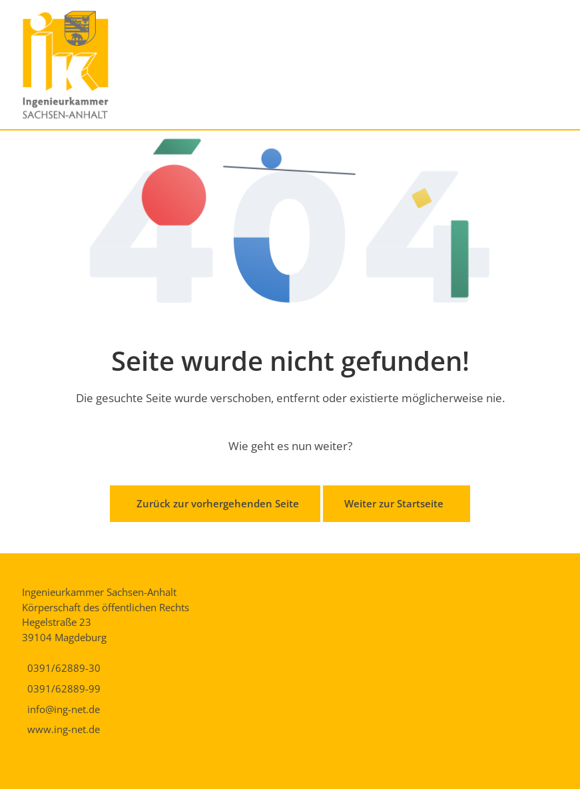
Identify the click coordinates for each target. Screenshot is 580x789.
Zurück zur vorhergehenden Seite (218, 503)
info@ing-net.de (63, 709)
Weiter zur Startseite (393, 503)
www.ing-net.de (63, 729)
